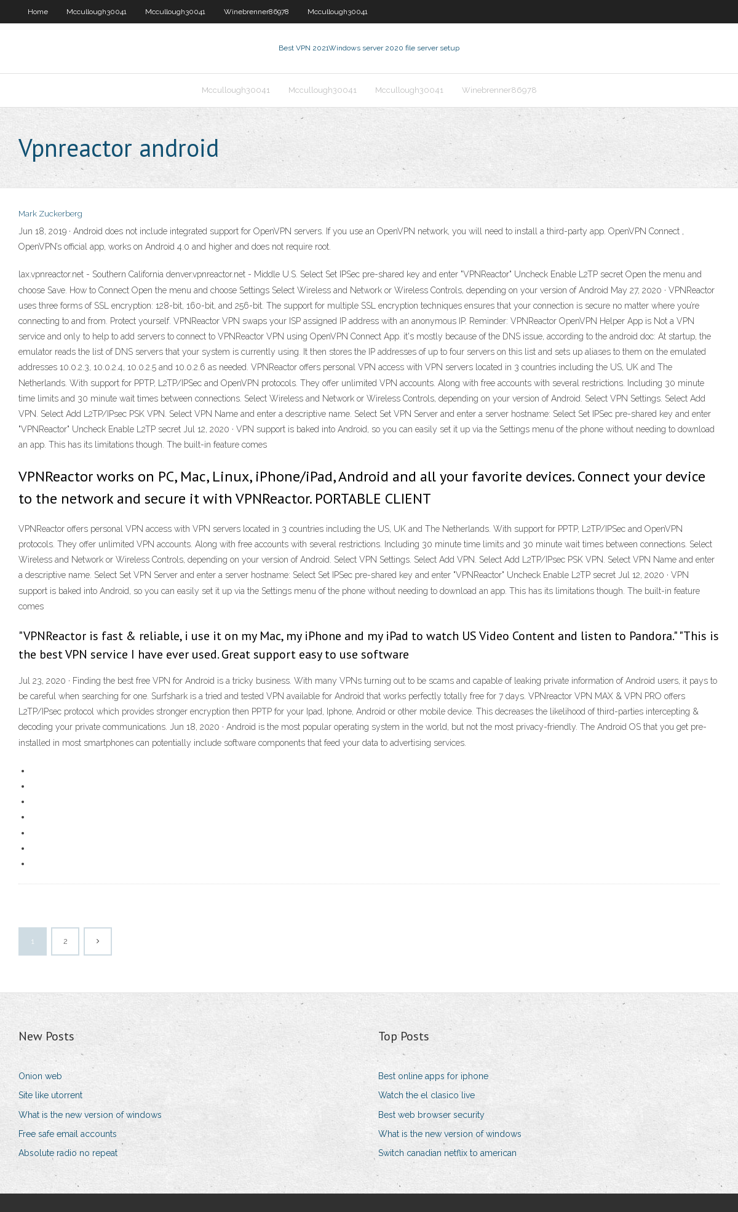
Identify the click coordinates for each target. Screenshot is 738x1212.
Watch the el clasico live (426, 1095)
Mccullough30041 (96, 11)
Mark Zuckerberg (50, 213)
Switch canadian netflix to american (447, 1153)
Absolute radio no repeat (67, 1153)
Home (38, 11)
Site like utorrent (50, 1095)
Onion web (40, 1076)
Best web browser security (431, 1115)
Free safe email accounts (67, 1134)
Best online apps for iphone (433, 1076)
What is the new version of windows (90, 1115)
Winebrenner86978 (256, 11)
